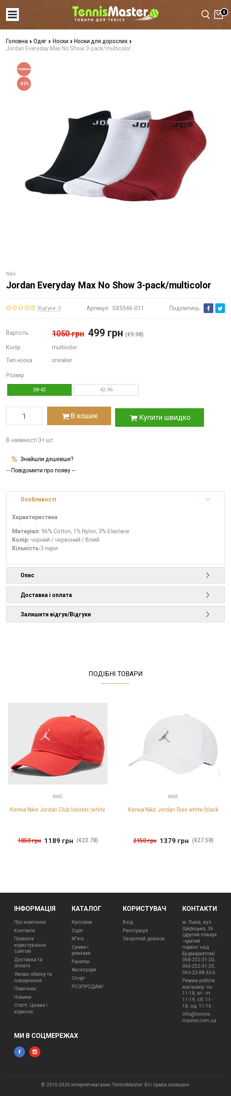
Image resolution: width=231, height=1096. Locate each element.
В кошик (79, 415)
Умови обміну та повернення (33, 977)
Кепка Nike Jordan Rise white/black (173, 809)
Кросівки (82, 922)
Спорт (78, 978)
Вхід (128, 922)
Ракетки (81, 961)
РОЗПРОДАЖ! (87, 987)
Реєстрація (135, 930)
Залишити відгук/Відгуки (115, 614)
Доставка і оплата (115, 595)
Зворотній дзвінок (144, 939)
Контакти (24, 930)
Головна (19, 41)
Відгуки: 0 (49, 308)
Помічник (25, 989)
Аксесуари (84, 970)
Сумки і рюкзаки (81, 950)
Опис (115, 575)
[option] (58, 771)
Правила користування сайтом (30, 945)
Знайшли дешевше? (47, 459)
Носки (63, 41)
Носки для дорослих (103, 41)
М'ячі (78, 939)
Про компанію (30, 922)
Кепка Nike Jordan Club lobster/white (57, 809)
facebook (19, 1051)
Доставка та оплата (28, 963)
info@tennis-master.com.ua (199, 1017)
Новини (22, 997)
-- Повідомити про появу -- (41, 470)
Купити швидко (159, 417)
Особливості (115, 499)
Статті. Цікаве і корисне (30, 1008)
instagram (34, 1051)
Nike (11, 274)
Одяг (42, 41)
